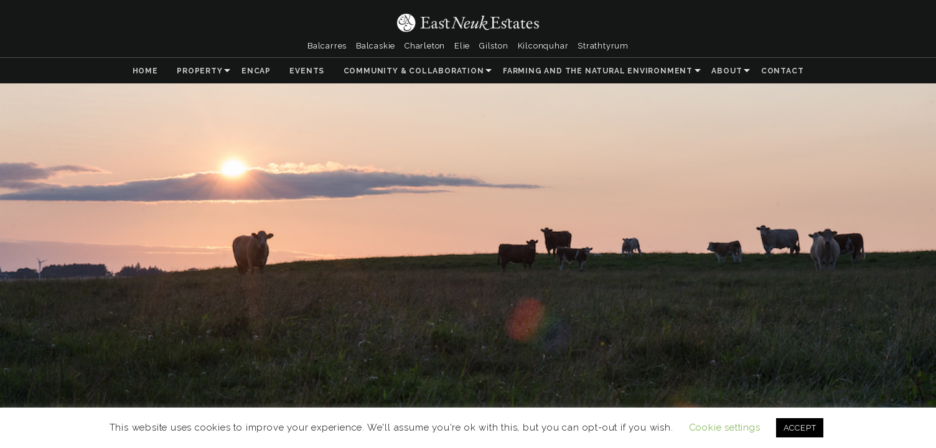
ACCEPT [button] (800, 427)
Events (306, 71)
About (726, 71)
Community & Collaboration (414, 71)
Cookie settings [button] (724, 427)
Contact (782, 71)
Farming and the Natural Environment (598, 71)
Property (199, 71)
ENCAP (256, 71)
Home (145, 71)
